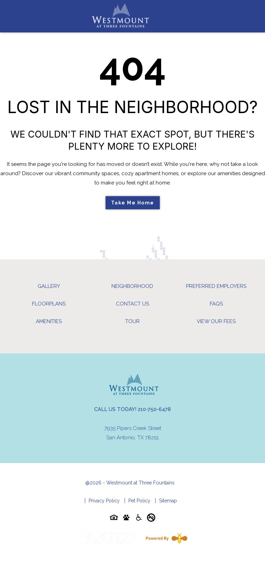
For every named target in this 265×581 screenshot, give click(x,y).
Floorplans (49, 304)
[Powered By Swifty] (165, 538)
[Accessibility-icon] (139, 518)
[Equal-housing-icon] (114, 518)
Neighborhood (132, 286)
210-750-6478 (154, 409)
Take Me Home (132, 203)
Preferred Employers (216, 286)
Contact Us (132, 304)
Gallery (49, 286)
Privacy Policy (104, 500)
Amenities (49, 321)
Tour (132, 321)
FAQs (216, 304)
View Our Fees (216, 321)
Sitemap (168, 500)
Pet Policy (139, 500)
